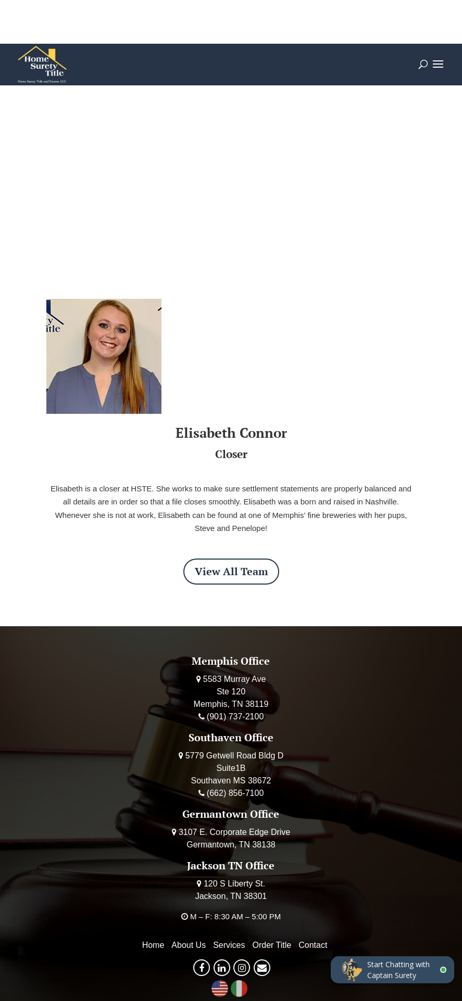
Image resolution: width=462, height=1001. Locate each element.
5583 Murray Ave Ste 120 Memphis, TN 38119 (231, 691)
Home (153, 945)
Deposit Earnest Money (299, 22)
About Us (188, 945)
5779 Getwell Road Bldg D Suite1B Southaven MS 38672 (234, 768)
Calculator (134, 22)
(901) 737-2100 (235, 716)
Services (229, 945)
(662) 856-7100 (235, 793)
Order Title (203, 22)
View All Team (231, 571)
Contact (312, 945)
